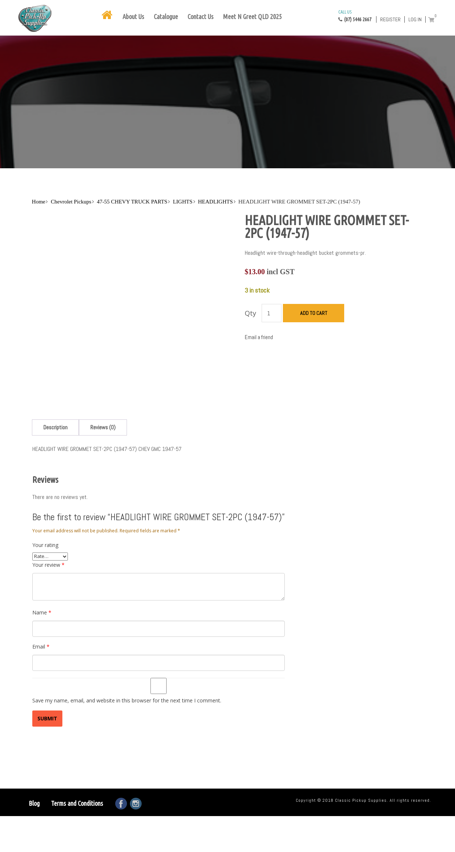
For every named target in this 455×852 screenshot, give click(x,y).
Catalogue (166, 16)
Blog (34, 753)
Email (41, 596)
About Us (133, 16)
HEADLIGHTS (215, 202)
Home (39, 202)
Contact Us (201, 16)
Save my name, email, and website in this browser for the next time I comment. (126, 650)
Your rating (45, 494)
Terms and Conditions (77, 753)
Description (55, 377)
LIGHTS (182, 202)
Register (390, 19)
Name (41, 562)
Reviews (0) (103, 377)
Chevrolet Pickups (71, 202)
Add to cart (313, 313)
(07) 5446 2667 (354, 15)
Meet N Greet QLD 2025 (252, 16)
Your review (48, 514)
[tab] (55, 377)
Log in (415, 19)
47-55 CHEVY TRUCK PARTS (132, 202)
